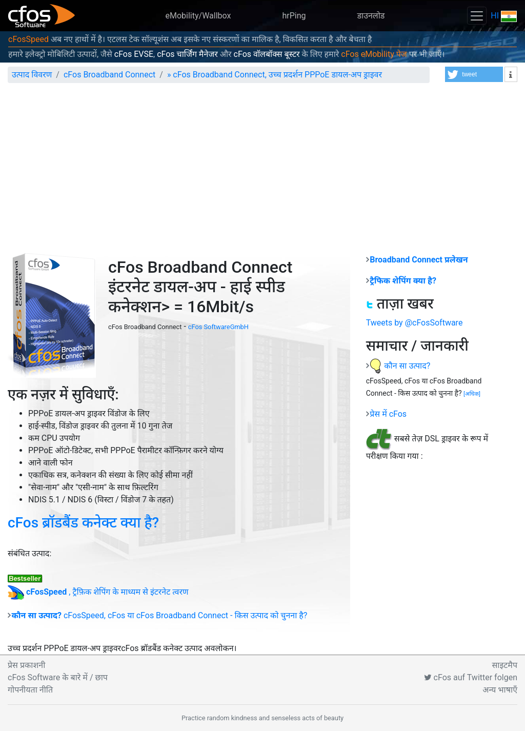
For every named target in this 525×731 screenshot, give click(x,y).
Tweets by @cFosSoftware (414, 323)
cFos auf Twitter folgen (470, 677)
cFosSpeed (28, 39)
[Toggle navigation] (477, 16)
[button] (474, 74)
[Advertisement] (262, 168)
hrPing (294, 16)
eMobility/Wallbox (198, 16)
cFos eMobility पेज (374, 54)
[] (471, 394)
